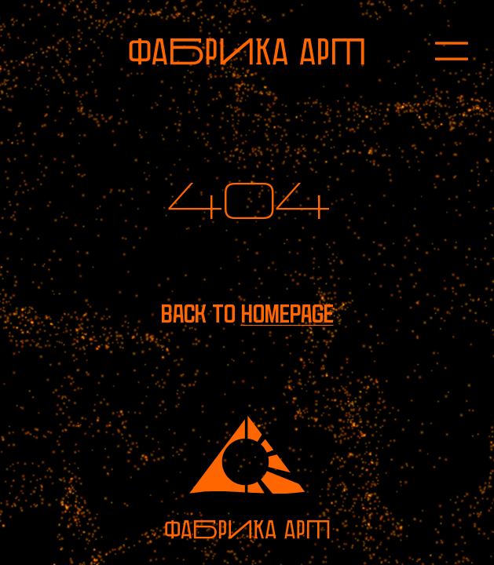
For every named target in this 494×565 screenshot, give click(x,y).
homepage (287, 314)
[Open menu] (437, 52)
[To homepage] (246, 51)
